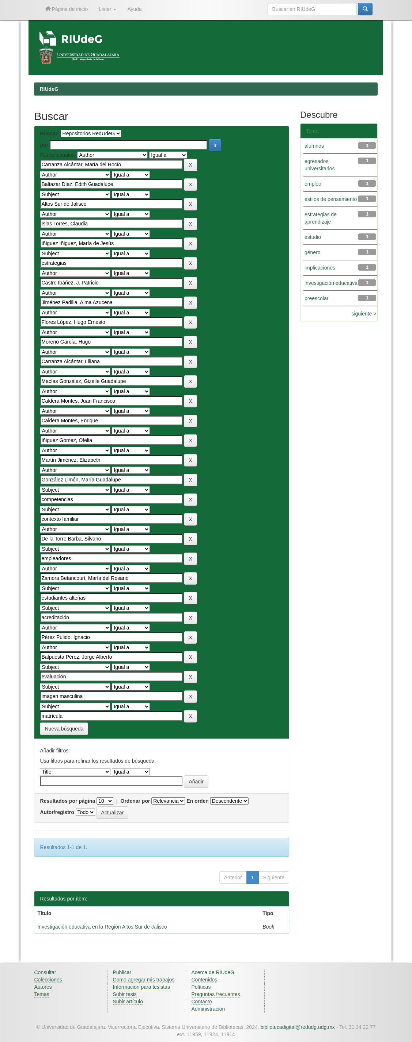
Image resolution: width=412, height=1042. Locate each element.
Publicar (122, 972)
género (313, 252)
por (44, 145)
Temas (41, 994)
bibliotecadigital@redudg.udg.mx (297, 1027)
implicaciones (320, 268)
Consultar (45, 972)
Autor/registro (57, 812)
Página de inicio (66, 9)
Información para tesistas (141, 987)
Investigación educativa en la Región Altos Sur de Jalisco (102, 927)
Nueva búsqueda (64, 729)
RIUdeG (48, 89)
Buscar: (49, 133)
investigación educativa (331, 283)
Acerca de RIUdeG (213, 972)
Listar (107, 9)
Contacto (202, 1001)
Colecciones (48, 980)
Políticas (201, 987)
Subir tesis (125, 994)
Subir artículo (128, 1001)
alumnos (314, 146)
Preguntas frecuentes (216, 994)
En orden (197, 801)
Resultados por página (67, 801)
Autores (43, 987)
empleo (313, 184)
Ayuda (134, 9)
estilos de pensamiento (331, 199)
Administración (208, 1009)
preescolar (316, 298)
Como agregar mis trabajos (144, 980)
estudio (313, 237)
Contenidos (205, 980)
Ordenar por (135, 801)
